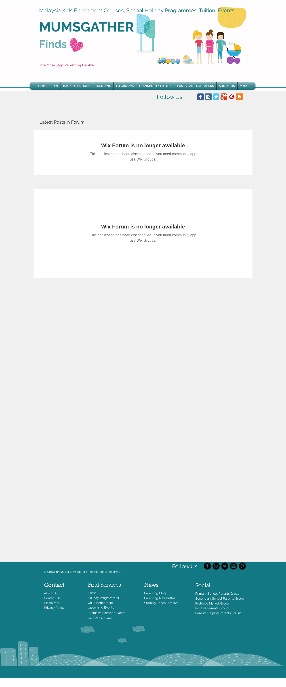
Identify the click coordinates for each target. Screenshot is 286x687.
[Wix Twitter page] (216, 96)
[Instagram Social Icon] (208, 96)
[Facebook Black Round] (207, 566)
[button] (103, 86)
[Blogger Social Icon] (239, 96)
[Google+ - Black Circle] (216, 566)
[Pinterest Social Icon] (231, 96)
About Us (51, 593)
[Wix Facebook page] (200, 96)
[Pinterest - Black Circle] (242, 566)
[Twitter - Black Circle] (224, 566)
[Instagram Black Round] (233, 566)
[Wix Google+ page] (224, 96)
